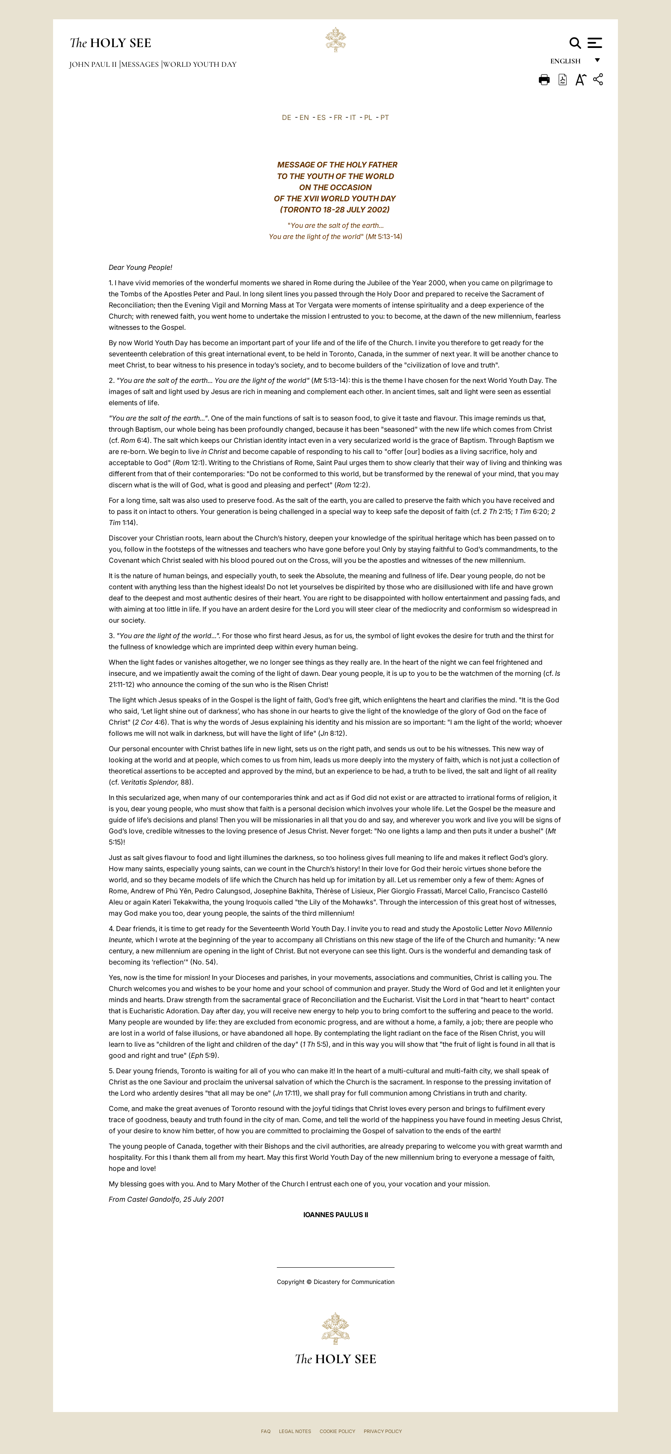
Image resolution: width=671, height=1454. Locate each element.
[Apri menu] (593, 43)
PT (384, 117)
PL (368, 117)
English (569, 63)
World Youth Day (200, 64)
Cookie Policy (337, 1431)
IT (353, 117)
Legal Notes (295, 1431)
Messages (140, 64)
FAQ (265, 1431)
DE (286, 117)
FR (338, 117)
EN (304, 117)
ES (321, 117)
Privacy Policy (383, 1431)
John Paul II (94, 64)
